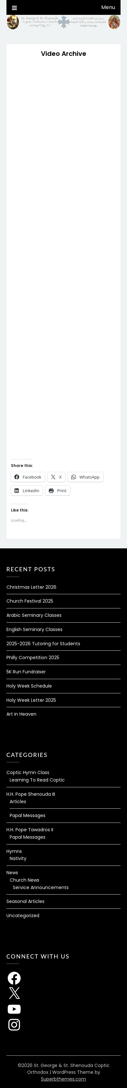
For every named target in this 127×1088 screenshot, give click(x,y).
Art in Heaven (21, 714)
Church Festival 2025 (29, 601)
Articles (18, 801)
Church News (24, 880)
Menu (108, 7)
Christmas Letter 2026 (31, 587)
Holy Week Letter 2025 (31, 700)
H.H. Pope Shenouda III (30, 794)
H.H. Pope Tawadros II (29, 829)
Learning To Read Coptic (37, 780)
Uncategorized (22, 915)
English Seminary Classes (34, 629)
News (12, 872)
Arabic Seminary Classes (34, 615)
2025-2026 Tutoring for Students (43, 643)
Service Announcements (41, 887)
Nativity (18, 858)
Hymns (14, 851)
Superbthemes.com (63, 1079)
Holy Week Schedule (29, 686)
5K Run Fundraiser (26, 671)
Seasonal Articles (25, 901)
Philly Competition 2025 (32, 657)
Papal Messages (27, 815)
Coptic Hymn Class (27, 772)
